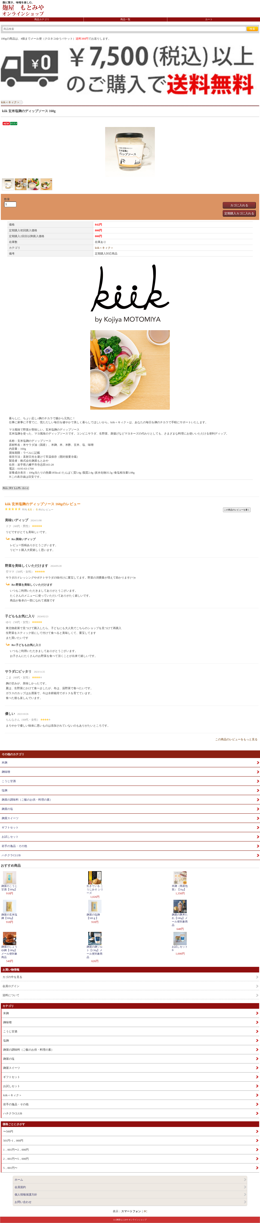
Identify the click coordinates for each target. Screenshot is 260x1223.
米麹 (4, 762)
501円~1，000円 (13, 1140)
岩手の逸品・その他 (14, 846)
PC (145, 1211)
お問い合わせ (23, 1202)
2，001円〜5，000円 (16, 1158)
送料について (10, 995)
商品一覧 (125, 19)
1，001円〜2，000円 (16, 1149)
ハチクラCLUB (11, 855)
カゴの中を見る (12, 977)
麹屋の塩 (7, 809)
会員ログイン (10, 986)
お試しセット (10, 836)
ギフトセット (10, 827)
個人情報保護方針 (26, 1194)
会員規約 (20, 1187)
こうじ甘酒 (9, 781)
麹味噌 (6, 771)
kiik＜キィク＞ (10, 102)
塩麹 (4, 790)
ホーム (19, 1179)
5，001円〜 (10, 1168)
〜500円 (8, 1131)
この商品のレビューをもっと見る (236, 739)
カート (209, 19)
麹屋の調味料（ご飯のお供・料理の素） (27, 799)
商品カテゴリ (41, 19)
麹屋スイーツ (10, 818)
